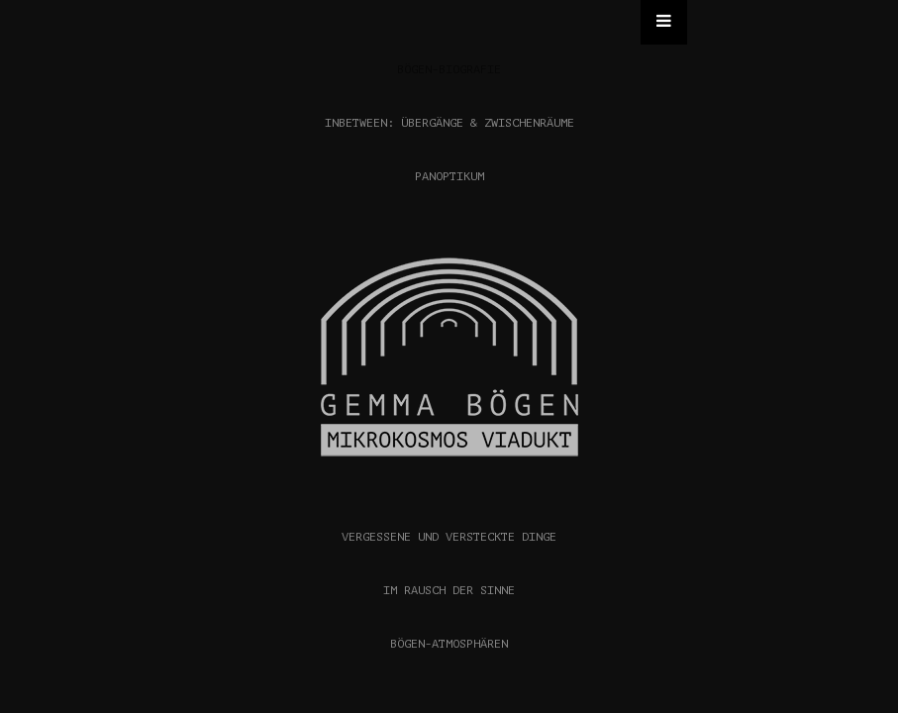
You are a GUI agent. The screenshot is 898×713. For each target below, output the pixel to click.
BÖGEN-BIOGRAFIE (449, 69)
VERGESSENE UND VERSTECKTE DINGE (449, 537)
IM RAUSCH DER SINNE (449, 590)
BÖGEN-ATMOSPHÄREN (449, 644)
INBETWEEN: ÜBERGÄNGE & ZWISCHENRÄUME (449, 123)
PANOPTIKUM (449, 176)
